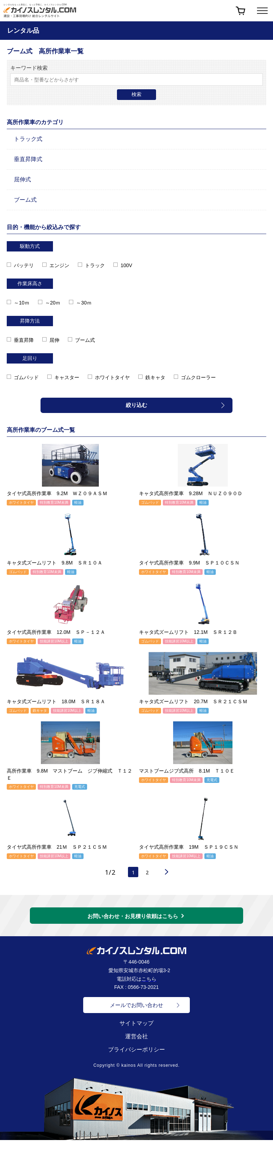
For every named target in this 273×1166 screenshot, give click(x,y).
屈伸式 (22, 179)
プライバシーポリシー (136, 1052)
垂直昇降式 (28, 159)
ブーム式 (25, 200)
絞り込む (136, 405)
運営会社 (136, 1039)
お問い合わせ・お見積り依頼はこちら (132, 919)
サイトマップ (136, 1026)
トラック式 (28, 139)
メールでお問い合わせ (136, 1008)
